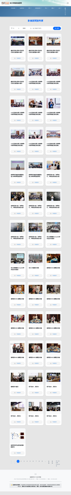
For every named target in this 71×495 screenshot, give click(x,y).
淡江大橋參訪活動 (34, 268)
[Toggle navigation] (68, 3)
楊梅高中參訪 (14, 386)
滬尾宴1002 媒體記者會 (53, 268)
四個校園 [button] (13, 8)
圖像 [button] (53, 8)
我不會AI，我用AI (34, 386)
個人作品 (65, 11)
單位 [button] (46, 8)
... (45, 461)
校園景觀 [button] (22, 8)
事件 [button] (30, 8)
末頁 (52, 462)
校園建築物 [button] (38, 8)
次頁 (48, 462)
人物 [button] (59, 8)
